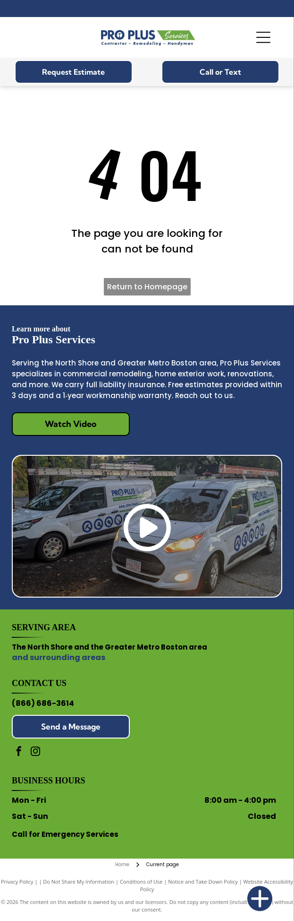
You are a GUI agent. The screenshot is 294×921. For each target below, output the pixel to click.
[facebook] (19, 752)
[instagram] (35, 752)
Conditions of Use (141, 881)
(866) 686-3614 (43, 703)
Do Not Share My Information (78, 881)
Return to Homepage (147, 286)
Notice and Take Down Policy (203, 881)
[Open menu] (263, 37)
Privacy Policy (17, 881)
